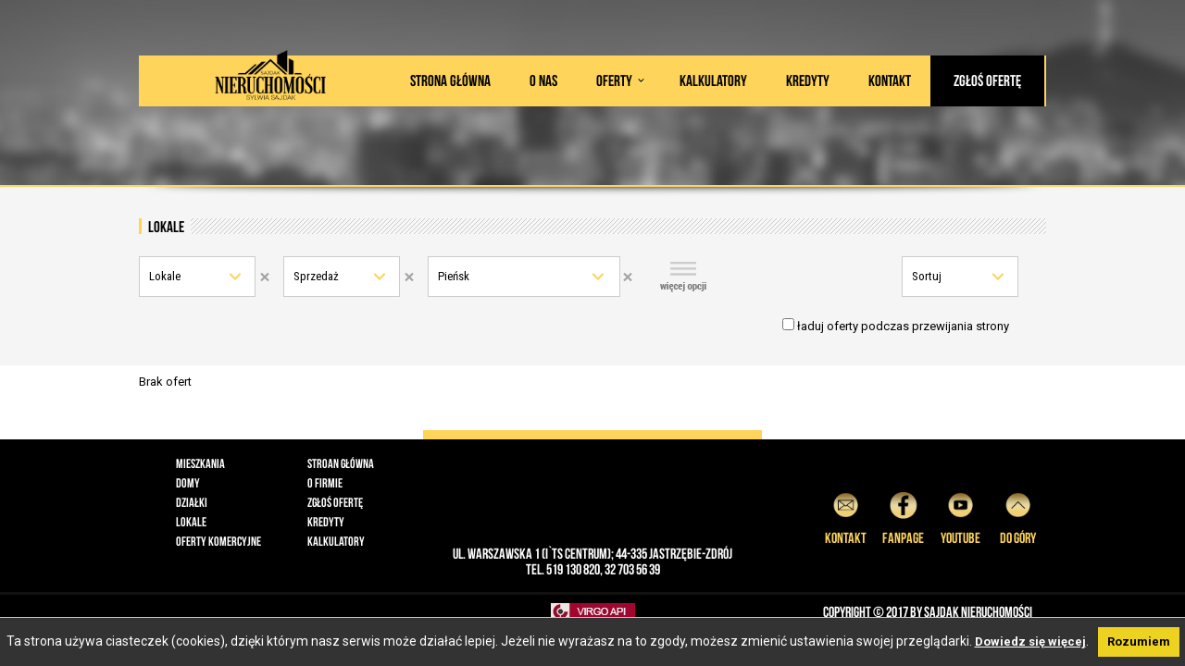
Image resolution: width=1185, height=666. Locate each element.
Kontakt (889, 80)
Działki (191, 502)
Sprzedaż (316, 276)
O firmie (325, 482)
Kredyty (808, 80)
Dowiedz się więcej (1030, 641)
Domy (188, 482)
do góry (1018, 516)
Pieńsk (453, 276)
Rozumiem (1138, 641)
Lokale (165, 276)
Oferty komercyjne (218, 541)
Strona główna (450, 80)
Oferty (614, 80)
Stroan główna (340, 463)
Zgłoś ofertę (987, 80)
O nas (543, 80)
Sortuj (927, 276)
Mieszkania (200, 463)
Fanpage (903, 516)
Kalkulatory (713, 80)
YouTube (960, 516)
